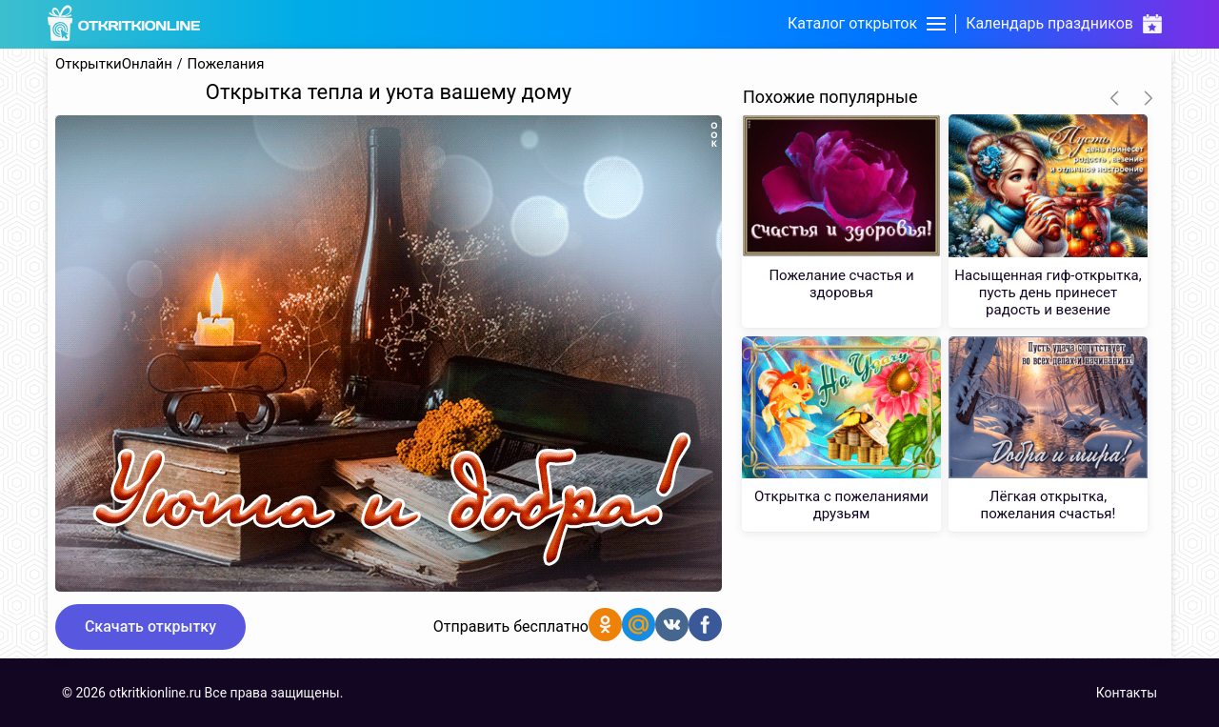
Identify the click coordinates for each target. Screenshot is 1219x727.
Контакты (1126, 692)
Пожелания (226, 64)
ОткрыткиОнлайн (113, 64)
